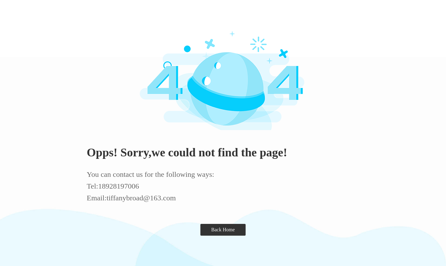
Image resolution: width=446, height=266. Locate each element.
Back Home (223, 229)
